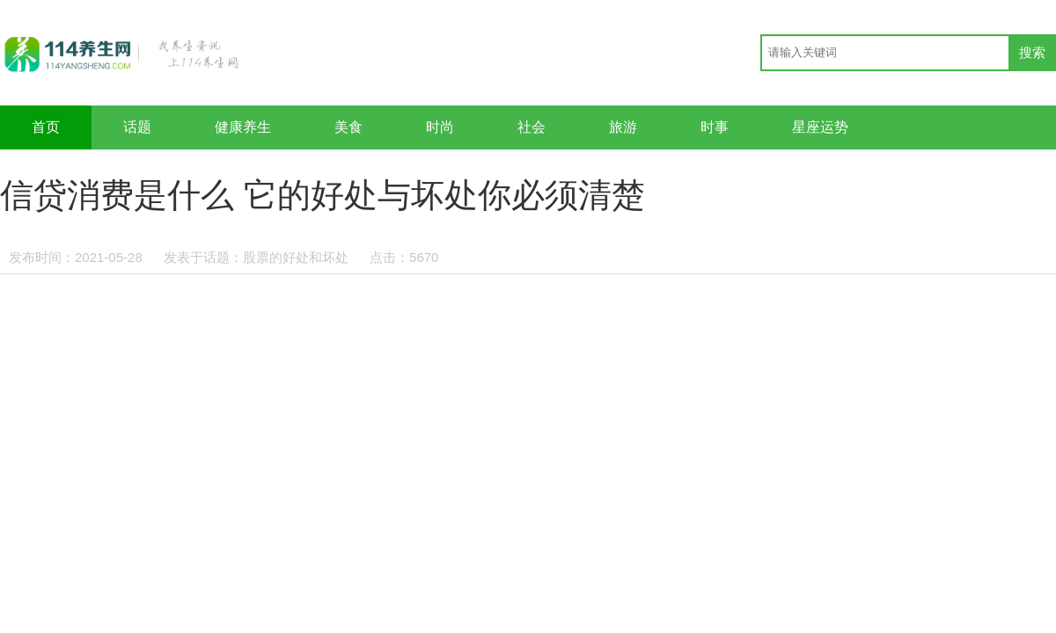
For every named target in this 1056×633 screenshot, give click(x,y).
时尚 (440, 127)
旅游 (623, 127)
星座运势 (820, 127)
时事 (714, 127)
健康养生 (243, 127)
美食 (348, 127)
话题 (137, 127)
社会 (531, 127)
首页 (46, 127)
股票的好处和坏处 (295, 257)
